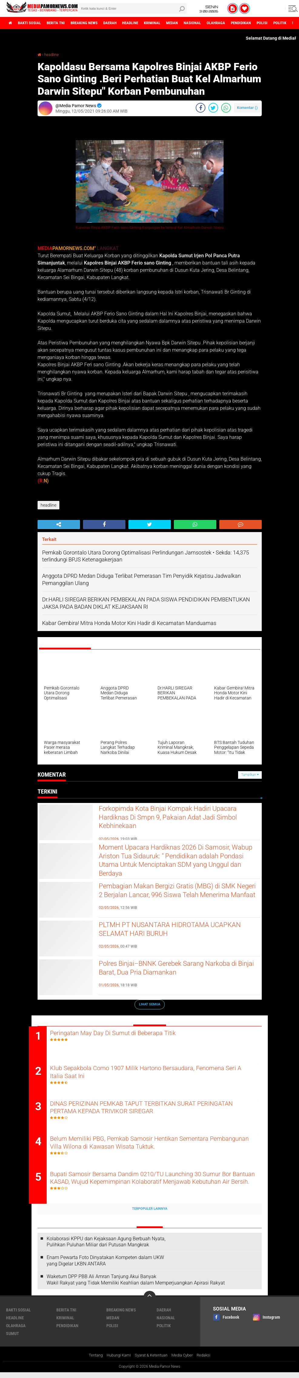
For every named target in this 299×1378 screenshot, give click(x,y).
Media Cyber (185, 1360)
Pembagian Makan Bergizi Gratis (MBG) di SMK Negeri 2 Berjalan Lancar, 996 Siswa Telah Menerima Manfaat (179, 897)
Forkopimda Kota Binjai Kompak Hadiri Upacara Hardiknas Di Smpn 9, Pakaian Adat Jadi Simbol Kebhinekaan (174, 819)
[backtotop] (150, 1302)
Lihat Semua (149, 1004)
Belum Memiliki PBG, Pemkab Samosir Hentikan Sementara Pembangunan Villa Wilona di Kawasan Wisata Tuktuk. (145, 1147)
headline (146, 23)
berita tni (62, 23)
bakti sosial (32, 23)
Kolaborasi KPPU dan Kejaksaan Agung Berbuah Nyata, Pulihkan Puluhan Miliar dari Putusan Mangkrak (106, 1247)
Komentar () (247, 107)
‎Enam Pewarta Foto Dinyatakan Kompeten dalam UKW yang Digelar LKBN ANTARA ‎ (105, 1266)
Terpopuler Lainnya (149, 1214)
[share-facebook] (200, 108)
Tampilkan (250, 775)
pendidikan (269, 23)
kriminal (171, 23)
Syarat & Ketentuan (151, 1360)
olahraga (241, 23)
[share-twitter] (213, 108)
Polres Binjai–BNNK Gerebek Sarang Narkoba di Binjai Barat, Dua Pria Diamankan (176, 969)
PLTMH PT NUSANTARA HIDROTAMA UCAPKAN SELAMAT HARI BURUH (163, 930)
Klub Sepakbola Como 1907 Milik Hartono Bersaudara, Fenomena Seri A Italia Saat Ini (153, 1074)
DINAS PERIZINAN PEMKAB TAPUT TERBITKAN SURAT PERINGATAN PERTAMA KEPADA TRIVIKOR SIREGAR (140, 1111)
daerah (122, 23)
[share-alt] (59, 524)
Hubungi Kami (116, 1360)
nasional (216, 23)
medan (193, 23)
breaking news (93, 23)
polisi (112, 1331)
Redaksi (208, 1360)
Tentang (91, 1360)
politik (164, 1331)
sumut (12, 1339)
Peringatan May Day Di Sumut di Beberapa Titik (126, 1033)
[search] (132, 8)
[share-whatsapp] (226, 108)
